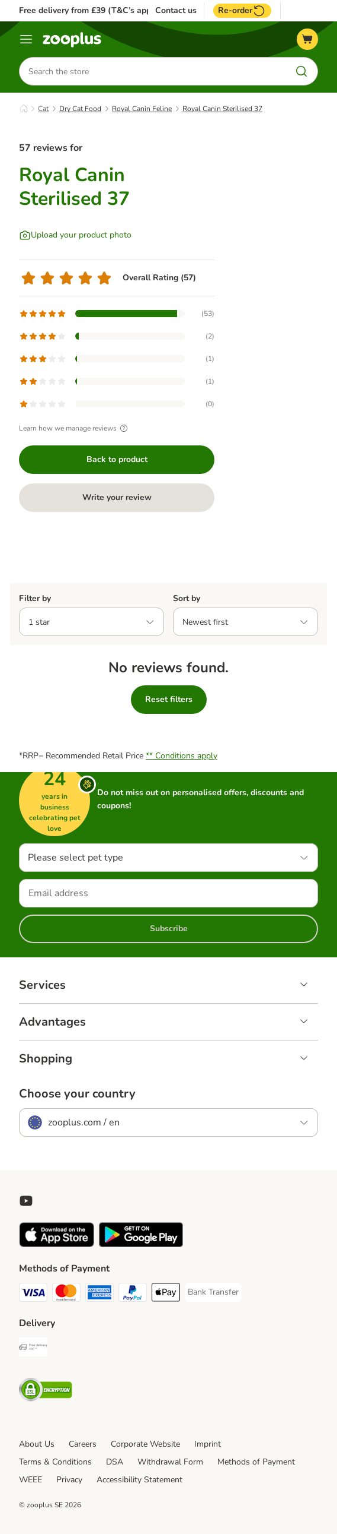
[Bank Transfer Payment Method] (213, 1292)
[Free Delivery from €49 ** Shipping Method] (33, 1349)
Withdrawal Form (170, 1461)
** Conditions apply (181, 755)
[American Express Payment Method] (99, 1294)
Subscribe (169, 928)
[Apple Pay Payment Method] (166, 1294)
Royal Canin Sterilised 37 (222, 108)
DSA (114, 1461)
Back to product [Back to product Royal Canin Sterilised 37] (116, 459)
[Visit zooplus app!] (56, 1244)
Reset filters (168, 699)
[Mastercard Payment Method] (66, 1294)
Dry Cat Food (80, 108)
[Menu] (26, 39)
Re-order (242, 11)
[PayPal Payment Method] (132, 1294)
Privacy (69, 1479)
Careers (83, 1444)
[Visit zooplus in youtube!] (26, 1201)
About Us (36, 1444)
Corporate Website (145, 1444)
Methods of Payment (256, 1461)
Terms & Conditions (55, 1461)
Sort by (186, 598)
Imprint (207, 1444)
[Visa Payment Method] (33, 1294)
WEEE (30, 1479)
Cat (43, 108)
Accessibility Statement (139, 1479)
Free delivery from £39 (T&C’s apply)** (93, 10)
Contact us (176, 10)
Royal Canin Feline (142, 108)
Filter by (35, 598)
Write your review (117, 497)
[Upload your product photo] (75, 235)
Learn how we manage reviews (75, 428)
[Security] (45, 1392)
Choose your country (77, 1094)
